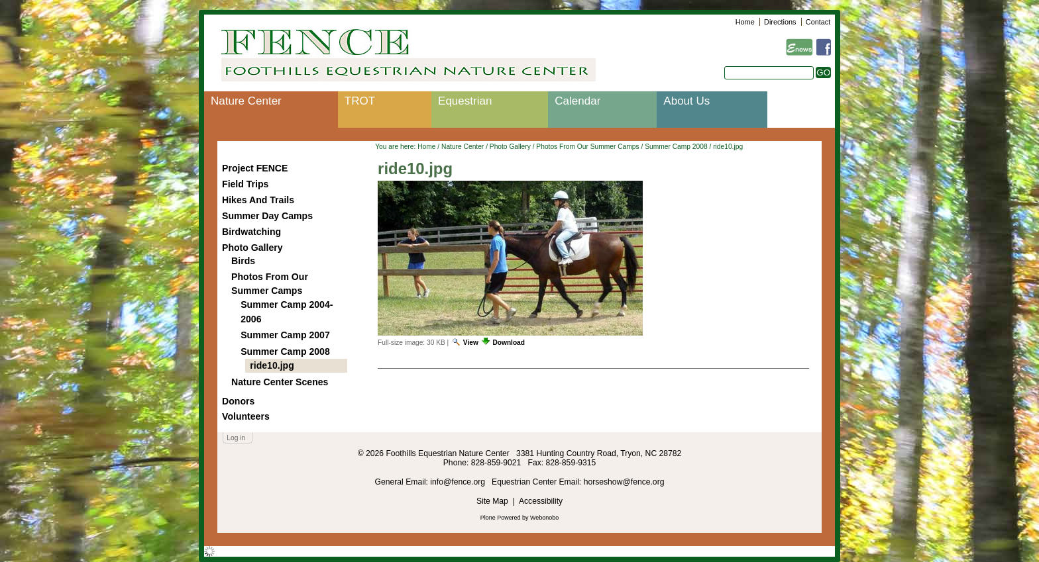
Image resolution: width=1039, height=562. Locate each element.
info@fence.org (458, 482)
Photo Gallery (510, 146)
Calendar (577, 101)
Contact (818, 22)
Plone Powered (500, 517)
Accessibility (541, 501)
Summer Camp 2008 (676, 146)
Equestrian (465, 101)
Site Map (492, 501)
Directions (780, 22)
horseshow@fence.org (624, 482)
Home (745, 22)
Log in (236, 438)
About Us (686, 101)
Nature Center (246, 101)
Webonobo (544, 517)
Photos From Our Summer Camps (587, 146)
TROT (360, 101)
